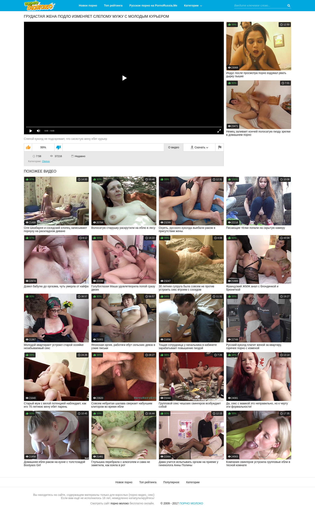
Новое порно (88, 5)
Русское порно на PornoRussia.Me (153, 5)
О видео (173, 147)
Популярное (171, 482)
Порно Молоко (191, 503)
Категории (191, 5)
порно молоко (119, 503)
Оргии (46, 161)
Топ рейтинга (113, 5)
